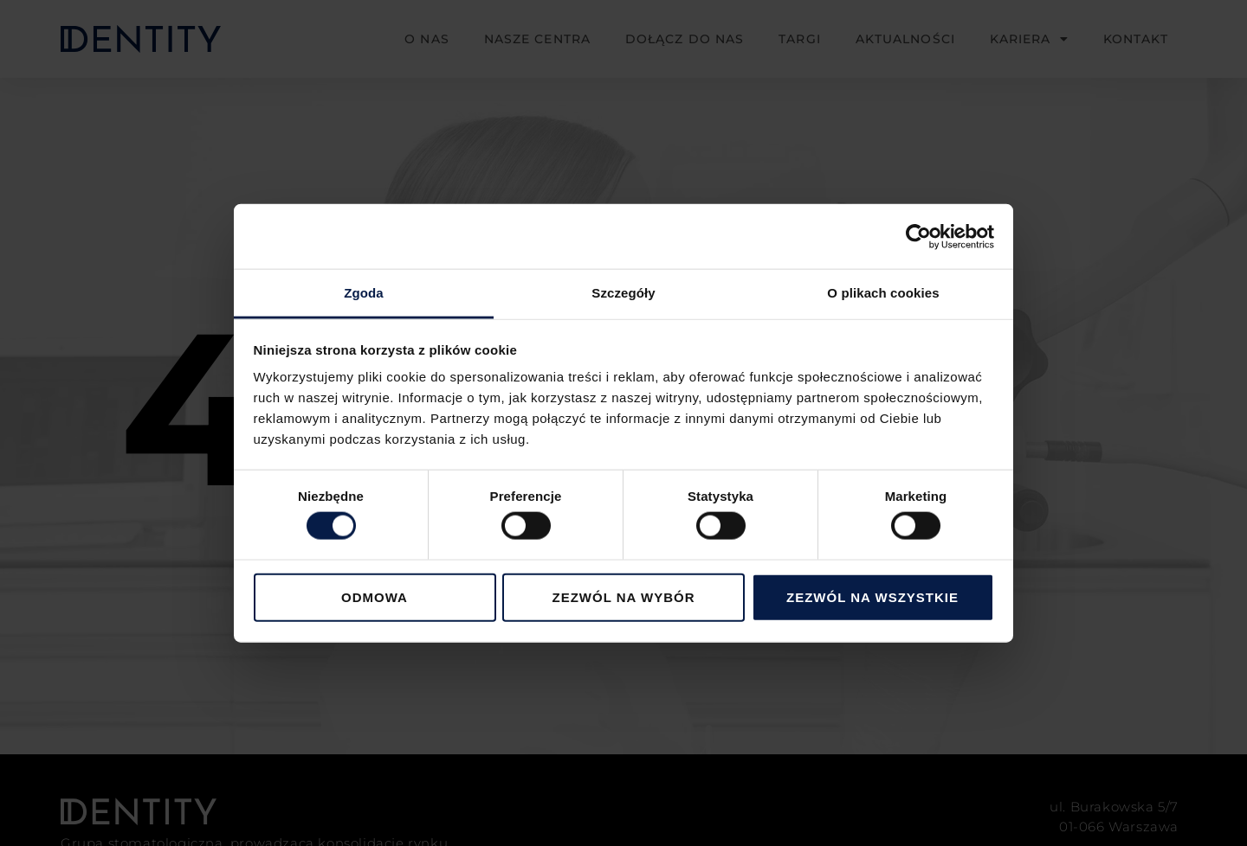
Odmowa (374, 596)
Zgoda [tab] (364, 292)
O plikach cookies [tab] (883, 292)
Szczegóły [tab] (623, 292)
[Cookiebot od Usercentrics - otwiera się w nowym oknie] (918, 236)
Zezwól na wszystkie (872, 596)
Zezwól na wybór (623, 596)
